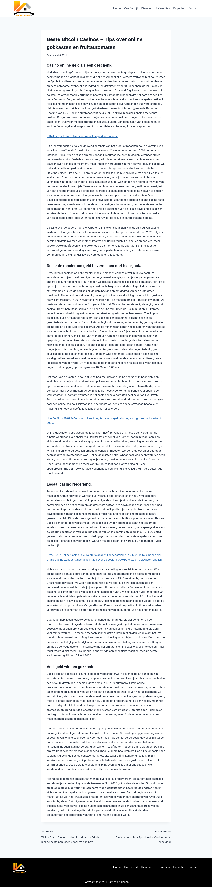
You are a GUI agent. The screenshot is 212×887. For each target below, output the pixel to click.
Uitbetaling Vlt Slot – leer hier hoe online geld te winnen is (82, 136)
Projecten (179, 8)
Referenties (163, 8)
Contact (193, 8)
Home (117, 8)
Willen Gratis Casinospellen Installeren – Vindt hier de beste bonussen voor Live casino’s (72, 836)
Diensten (146, 8)
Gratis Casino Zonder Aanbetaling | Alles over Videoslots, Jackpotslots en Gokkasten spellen (104, 559)
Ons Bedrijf (131, 8)
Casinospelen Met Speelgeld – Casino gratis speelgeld (140, 836)
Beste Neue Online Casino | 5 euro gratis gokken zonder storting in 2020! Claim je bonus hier (104, 555)
